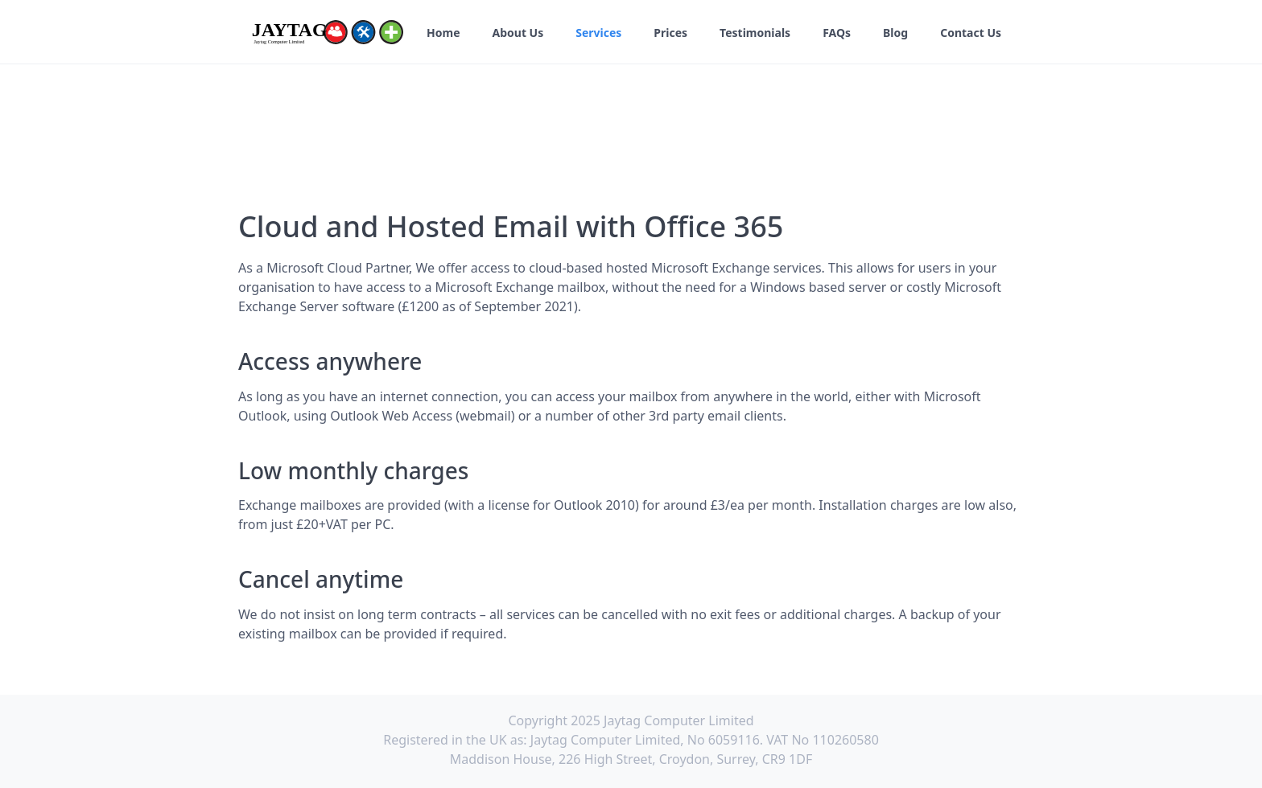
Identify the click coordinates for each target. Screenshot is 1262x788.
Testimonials (755, 32)
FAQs (837, 32)
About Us (518, 32)
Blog (895, 32)
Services (598, 32)
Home (443, 32)
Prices (670, 32)
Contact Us (970, 32)
